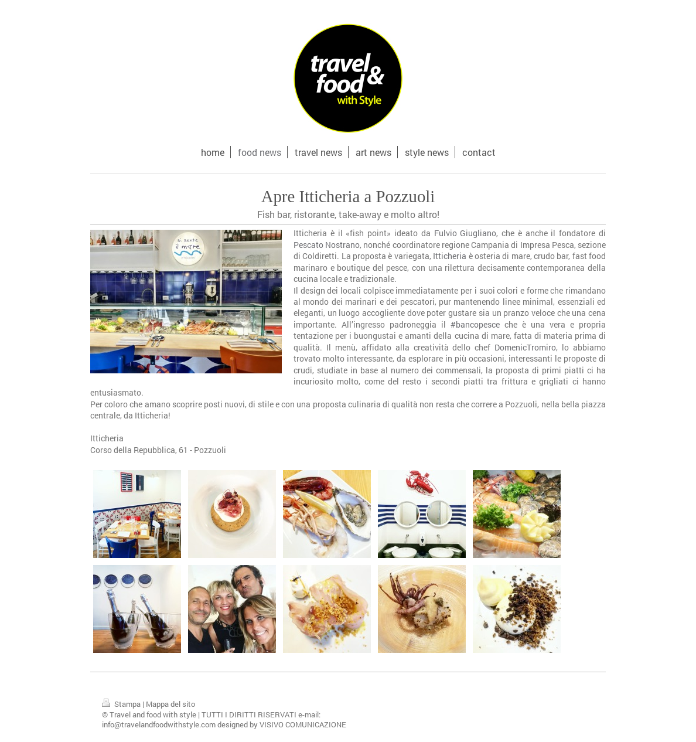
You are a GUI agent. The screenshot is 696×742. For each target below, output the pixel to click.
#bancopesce (475, 324)
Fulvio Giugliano (465, 233)
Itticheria (449, 255)
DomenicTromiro (525, 347)
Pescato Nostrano (327, 244)
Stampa (122, 704)
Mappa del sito (170, 704)
